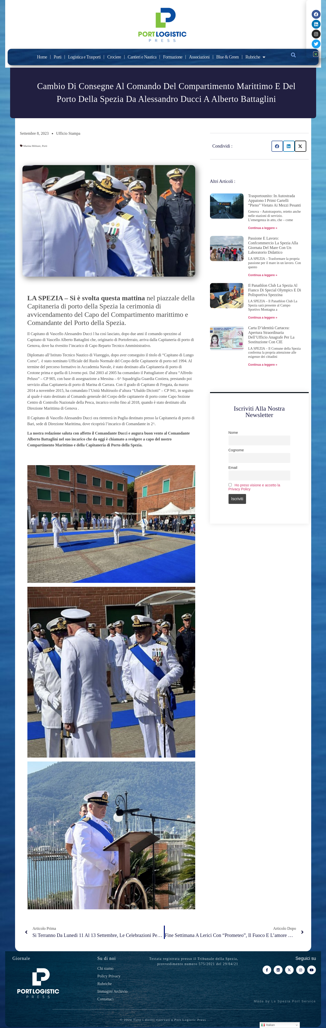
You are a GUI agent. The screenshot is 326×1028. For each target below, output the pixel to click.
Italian (268, 1025)
